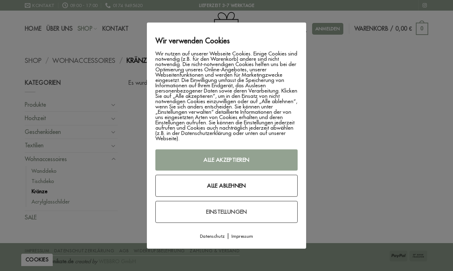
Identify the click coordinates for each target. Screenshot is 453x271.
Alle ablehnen (226, 185)
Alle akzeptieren (226, 159)
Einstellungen (226, 211)
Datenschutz (212, 235)
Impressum (242, 235)
